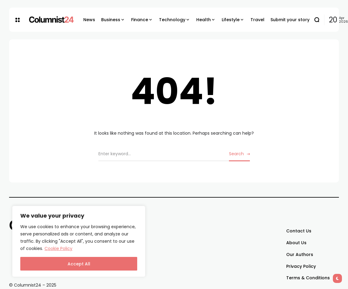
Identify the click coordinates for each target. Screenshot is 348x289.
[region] (78, 241)
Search (236, 154)
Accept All (79, 264)
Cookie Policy (58, 248)
